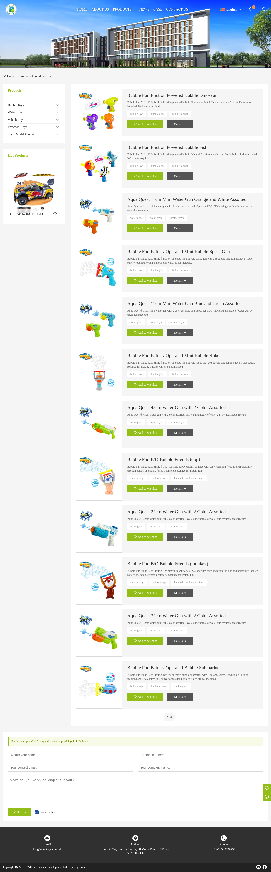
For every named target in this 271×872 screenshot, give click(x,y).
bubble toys (136, 113)
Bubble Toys (16, 105)
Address (135, 844)
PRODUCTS (122, 9)
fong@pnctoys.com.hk (47, 849)
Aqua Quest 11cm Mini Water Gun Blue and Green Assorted (184, 303)
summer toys (176, 217)
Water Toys (15, 112)
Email (47, 844)
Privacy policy (47, 812)
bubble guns (157, 113)
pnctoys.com (78, 867)
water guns (136, 217)
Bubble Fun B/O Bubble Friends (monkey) (167, 563)
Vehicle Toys (16, 119)
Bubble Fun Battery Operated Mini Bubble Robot (174, 355)
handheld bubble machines (188, 478)
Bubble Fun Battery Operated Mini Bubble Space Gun (178, 251)
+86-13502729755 (223, 849)
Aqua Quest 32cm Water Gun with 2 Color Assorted (176, 615)
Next (169, 717)
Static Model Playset (21, 134)
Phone (224, 844)
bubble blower (180, 113)
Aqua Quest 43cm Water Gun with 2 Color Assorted (176, 407)
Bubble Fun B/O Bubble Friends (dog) (163, 459)
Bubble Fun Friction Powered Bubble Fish (167, 147)
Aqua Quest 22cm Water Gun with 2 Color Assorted (176, 511)
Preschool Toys (17, 127)
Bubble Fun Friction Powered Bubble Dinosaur (171, 95)
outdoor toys (159, 478)
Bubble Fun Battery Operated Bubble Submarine (173, 667)
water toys (156, 217)
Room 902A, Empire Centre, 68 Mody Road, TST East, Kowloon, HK (136, 851)
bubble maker (158, 686)
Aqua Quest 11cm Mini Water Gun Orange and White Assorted (186, 199)
